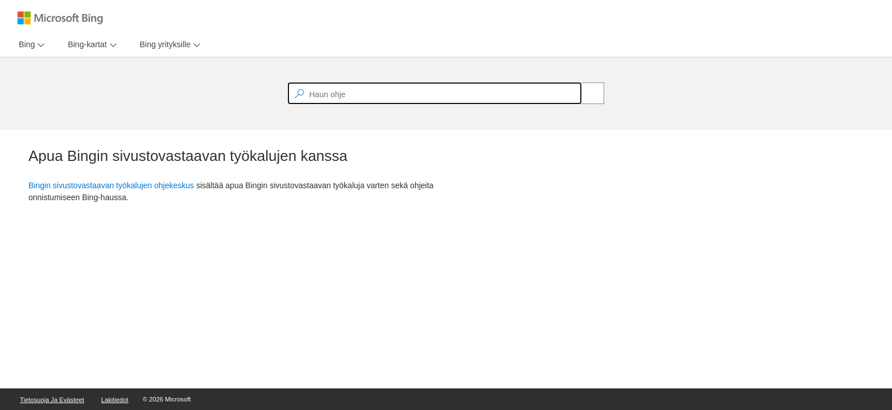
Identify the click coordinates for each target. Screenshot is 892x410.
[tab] (24, 44)
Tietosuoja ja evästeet (52, 399)
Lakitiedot (115, 399)
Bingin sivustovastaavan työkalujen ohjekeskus (111, 185)
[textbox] (434, 93)
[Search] (586, 93)
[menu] (30, 44)
